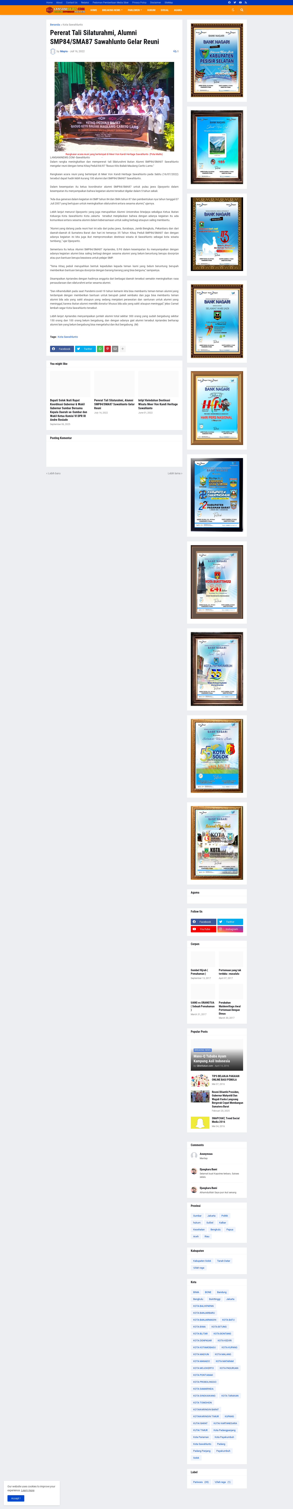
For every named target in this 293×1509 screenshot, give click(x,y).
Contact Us (71, 2)
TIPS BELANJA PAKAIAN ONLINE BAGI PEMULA (225, 1078)
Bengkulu (215, 1229)
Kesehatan (199, 1229)
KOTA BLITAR (200, 1333)
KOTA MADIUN (201, 1354)
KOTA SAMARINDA (203, 1388)
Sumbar (197, 1215)
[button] (233, 10)
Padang (221, 1444)
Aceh (196, 1236)
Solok (196, 1457)
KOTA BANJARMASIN (204, 1319)
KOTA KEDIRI (225, 1340)
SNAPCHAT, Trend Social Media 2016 (226, 1120)
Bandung (221, 1292)
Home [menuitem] (93, 10)
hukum (197, 1222)
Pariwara (201, 1482)
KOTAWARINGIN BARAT (206, 1409)
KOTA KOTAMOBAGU (204, 1347)
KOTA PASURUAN (229, 1368)
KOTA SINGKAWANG (204, 1395)
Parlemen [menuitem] (134, 10)
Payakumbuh (223, 1451)
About (59, 2)
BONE (208, 1292)
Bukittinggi (214, 1299)
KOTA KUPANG (229, 1347)
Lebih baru (54, 473)
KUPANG (229, 1416)
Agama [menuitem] (178, 10)
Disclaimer (155, 2)
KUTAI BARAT (200, 1423)
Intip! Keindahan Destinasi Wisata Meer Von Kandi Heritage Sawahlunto (158, 404)
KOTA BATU (228, 1319)
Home (49, 2)
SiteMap (169, 2)
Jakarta (211, 1215)
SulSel (209, 1222)
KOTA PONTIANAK (203, 1375)
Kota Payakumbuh (224, 1437)
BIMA (196, 1292)
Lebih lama (174, 473)
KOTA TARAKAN (229, 1395)
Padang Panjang (201, 1451)
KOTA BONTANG (222, 1333)
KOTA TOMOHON (202, 1402)
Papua (229, 1229)
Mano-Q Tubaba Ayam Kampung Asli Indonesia (212, 1058)
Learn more (27, 1490)
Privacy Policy (139, 2)
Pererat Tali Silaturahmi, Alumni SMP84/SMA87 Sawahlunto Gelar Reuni (114, 404)
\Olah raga (198, 1267)
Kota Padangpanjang (224, 1430)
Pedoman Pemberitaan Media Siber (111, 2)
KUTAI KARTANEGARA (225, 1423)
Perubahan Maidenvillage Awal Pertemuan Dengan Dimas (230, 1008)
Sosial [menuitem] (165, 10)
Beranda (55, 24)
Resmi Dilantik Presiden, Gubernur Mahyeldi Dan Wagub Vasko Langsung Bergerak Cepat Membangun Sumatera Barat (227, 1099)
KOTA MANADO (201, 1361)
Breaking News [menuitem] (111, 10)
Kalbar (222, 1222)
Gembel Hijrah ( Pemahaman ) (199, 972)
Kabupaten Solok (202, 1260)
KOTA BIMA (199, 1326)
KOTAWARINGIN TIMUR (206, 1416)
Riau (207, 1236)
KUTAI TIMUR (200, 1430)
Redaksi (85, 2)
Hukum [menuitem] (151, 10)
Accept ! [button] (16, 1498)
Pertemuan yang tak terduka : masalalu (230, 972)
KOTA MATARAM (225, 1361)
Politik (224, 1215)
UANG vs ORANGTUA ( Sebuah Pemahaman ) (203, 1006)
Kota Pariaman (201, 1437)
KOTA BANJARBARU (204, 1312)
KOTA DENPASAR (202, 1340)
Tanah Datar (223, 1260)
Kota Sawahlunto (73, 24)
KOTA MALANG (223, 1354)
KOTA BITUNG (219, 1326)
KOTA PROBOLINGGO (204, 1381)
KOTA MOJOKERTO (203, 1368)
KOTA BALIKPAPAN (203, 1306)
